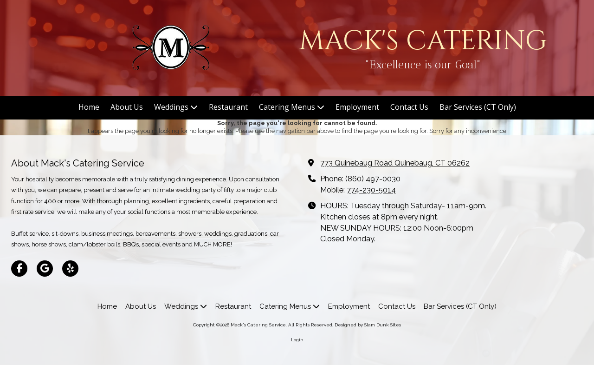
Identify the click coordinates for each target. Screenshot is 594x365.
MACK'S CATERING (423, 41)
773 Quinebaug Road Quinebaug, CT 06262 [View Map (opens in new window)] (395, 163)
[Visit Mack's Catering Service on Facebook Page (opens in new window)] (19, 268)
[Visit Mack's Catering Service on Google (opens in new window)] (45, 268)
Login (297, 339)
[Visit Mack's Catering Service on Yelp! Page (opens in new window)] (70, 268)
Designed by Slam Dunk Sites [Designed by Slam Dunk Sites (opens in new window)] (368, 324)
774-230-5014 (371, 190)
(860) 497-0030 (372, 178)
